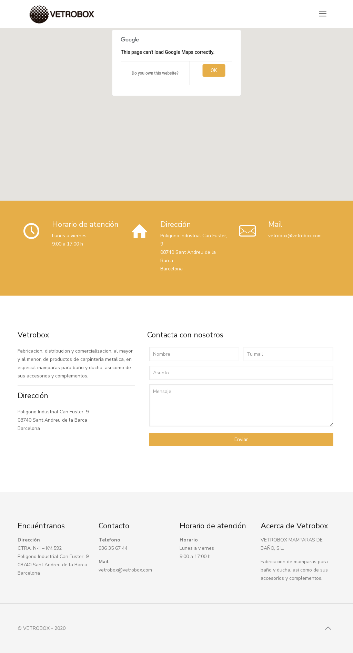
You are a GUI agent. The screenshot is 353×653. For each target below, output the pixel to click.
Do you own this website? (155, 73)
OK (214, 70)
